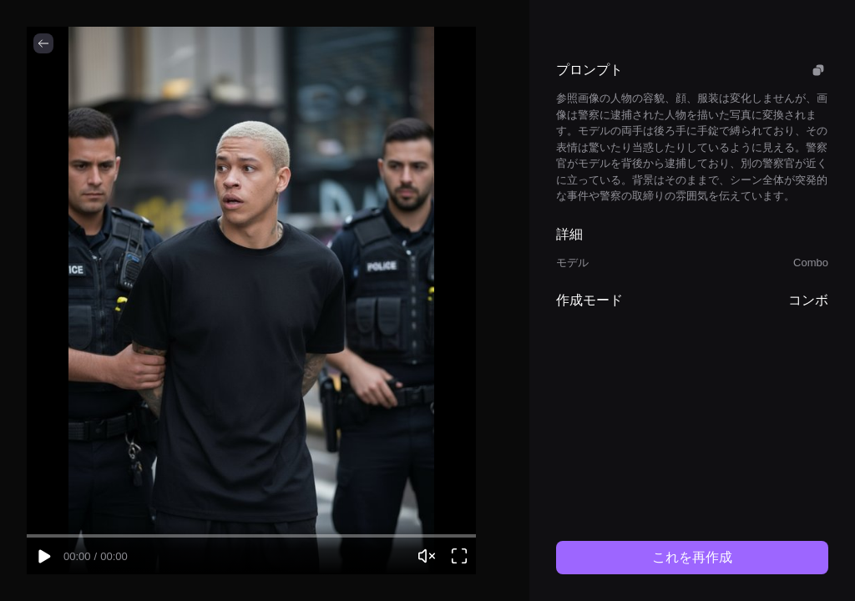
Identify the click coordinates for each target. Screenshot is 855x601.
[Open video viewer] (459, 556)
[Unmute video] (427, 556)
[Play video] (43, 556)
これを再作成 (692, 557)
